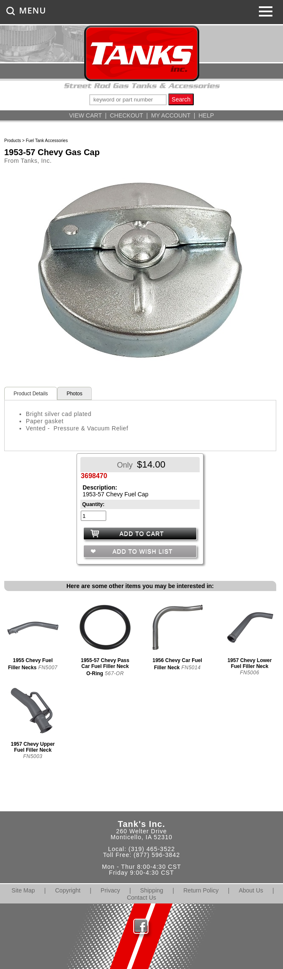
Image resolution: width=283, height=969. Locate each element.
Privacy (110, 890)
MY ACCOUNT (170, 115)
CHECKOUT (126, 115)
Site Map (23, 890)
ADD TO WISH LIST (142, 551)
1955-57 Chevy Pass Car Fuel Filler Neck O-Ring (105, 666)
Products (12, 140)
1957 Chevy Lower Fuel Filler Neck (250, 663)
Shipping (151, 890)
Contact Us (141, 897)
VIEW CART (85, 115)
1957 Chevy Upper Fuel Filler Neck (33, 747)
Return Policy (201, 890)
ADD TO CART (142, 533)
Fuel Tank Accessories (47, 140)
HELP (206, 115)
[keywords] (128, 99)
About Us (251, 890)
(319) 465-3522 (152, 849)
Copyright (67, 890)
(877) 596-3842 (157, 854)
